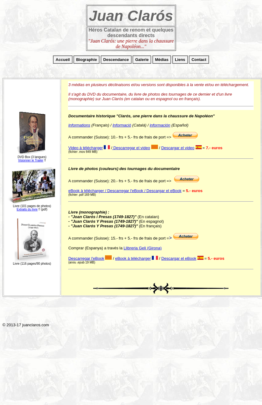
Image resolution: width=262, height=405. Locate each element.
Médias (161, 59)
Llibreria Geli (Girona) (143, 248)
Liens (180, 59)
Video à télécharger (85, 148)
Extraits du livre (27, 209)
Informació (122, 125)
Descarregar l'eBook (86, 258)
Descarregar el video (131, 148)
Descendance (116, 59)
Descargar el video (177, 148)
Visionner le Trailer (30, 160)
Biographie (86, 59)
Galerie (142, 59)
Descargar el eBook (178, 258)
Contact (199, 59)
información (160, 125)
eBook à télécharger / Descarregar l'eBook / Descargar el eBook (125, 190)
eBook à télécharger (133, 258)
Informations (79, 125)
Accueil (63, 59)
